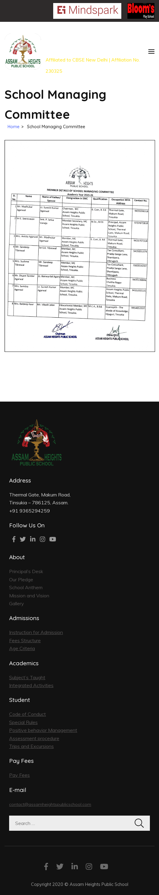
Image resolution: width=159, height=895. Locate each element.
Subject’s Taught (27, 677)
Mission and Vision (29, 596)
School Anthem (26, 587)
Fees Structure (25, 640)
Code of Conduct (27, 714)
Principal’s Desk (26, 571)
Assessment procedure (34, 738)
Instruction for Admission (36, 632)
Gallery (16, 603)
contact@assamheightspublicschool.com (50, 804)
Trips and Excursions (31, 746)
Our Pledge (21, 579)
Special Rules (23, 722)
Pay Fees (19, 775)
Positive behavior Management (43, 730)
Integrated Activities (31, 685)
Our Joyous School (79, 40)
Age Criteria (22, 648)
